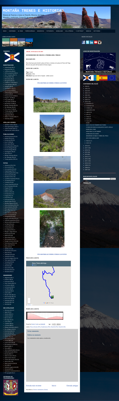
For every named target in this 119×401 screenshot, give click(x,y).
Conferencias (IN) (9, 71)
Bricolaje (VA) (8, 320)
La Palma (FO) (8, 224)
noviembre (89, 106)
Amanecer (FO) (8, 165)
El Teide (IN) (8, 77)
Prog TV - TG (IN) (9, 98)
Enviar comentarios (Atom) (40, 389)
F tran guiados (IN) (9, 84)
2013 (86, 156)
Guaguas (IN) (8, 86)
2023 (86, 93)
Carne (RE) (7, 321)
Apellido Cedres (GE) (10, 124)
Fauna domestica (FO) (10, 205)
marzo (88, 121)
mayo (88, 116)
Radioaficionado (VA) (10, 352)
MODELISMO (59, 31)
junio (87, 114)
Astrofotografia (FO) (10, 173)
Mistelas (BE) (8, 346)
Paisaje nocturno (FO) (10, 241)
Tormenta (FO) (8, 262)
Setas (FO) (7, 252)
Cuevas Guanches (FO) (10, 184)
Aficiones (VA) (8, 310)
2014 (86, 154)
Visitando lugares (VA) (10, 367)
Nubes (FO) (8, 235)
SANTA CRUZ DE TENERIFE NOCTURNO (96, 125)
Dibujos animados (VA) (11, 327)
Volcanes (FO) (8, 271)
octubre (88, 108)
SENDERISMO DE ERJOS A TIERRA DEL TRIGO (97, 136)
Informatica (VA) (9, 339)
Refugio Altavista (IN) (10, 105)
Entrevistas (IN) (8, 79)
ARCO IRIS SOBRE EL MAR (92, 138)
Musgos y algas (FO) (10, 231)
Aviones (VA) (8, 316)
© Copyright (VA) (9, 373)
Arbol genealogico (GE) (11, 126)
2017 (86, 148)
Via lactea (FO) (8, 269)
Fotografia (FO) (9, 216)
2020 (86, 99)
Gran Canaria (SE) (9, 283)
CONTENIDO (12, 31)
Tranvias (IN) (8, 113)
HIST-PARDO (96, 31)
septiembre (89, 110)
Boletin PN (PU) (9, 138)
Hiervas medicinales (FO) (11, 222)
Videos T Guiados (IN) (10, 116)
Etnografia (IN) (8, 80)
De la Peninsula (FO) (10, 186)
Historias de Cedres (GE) (11, 130)
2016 (86, 150)
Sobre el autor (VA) (10, 356)
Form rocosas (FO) (9, 214)
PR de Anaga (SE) (9, 296)
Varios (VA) (7, 361)
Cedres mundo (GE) (10, 128)
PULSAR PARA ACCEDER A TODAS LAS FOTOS (52, 83)
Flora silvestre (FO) (35, 327)
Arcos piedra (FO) (9, 169)
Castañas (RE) (8, 323)
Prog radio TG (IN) (9, 101)
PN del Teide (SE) (9, 295)
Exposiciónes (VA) (9, 335)
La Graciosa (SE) (9, 287)
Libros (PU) (7, 153)
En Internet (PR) (8, 140)
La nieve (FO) (8, 228)
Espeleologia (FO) (9, 201)
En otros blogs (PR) (10, 150)
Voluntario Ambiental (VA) (11, 371)
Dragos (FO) (8, 188)
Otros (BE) (7, 348)
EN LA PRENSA (69, 31)
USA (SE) (7, 304)
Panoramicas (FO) (9, 243)
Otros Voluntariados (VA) (11, 350)
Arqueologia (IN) (9, 67)
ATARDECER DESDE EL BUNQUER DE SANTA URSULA (99, 127)
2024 (86, 91)
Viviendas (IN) (8, 118)
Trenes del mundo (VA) (11, 359)
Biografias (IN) (8, 69)
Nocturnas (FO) (9, 233)
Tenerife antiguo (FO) (10, 258)
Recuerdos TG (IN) (9, 103)
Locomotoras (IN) (9, 90)
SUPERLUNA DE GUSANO (92, 134)
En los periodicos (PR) (10, 146)
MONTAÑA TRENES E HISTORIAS (33, 11)
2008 (86, 167)
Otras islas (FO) (9, 237)
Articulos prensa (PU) (10, 136)
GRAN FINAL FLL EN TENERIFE (93, 131)
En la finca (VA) (8, 331)
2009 (86, 165)
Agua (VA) (7, 312)
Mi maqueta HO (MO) (10, 344)
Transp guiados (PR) (10, 159)
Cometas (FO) (8, 182)
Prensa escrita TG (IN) (10, 96)
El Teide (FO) (8, 194)
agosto (88, 112)
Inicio (54, 386)
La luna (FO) (8, 226)
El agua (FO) (8, 195)
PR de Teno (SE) (9, 298)
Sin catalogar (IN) (9, 107)
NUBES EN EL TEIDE (91, 129)
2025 (86, 88)
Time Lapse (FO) (9, 260)
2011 (86, 161)
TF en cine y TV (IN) (9, 109)
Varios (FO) (7, 268)
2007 (86, 169)
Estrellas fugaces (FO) (10, 203)
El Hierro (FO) (8, 192)
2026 (86, 86)
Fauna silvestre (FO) (10, 207)
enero (88, 143)
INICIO (5, 31)
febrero (88, 141)
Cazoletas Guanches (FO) (11, 178)
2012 (86, 159)
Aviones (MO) (8, 314)
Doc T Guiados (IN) (10, 75)
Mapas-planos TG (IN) (10, 92)
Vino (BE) (7, 365)
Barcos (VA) (8, 318)
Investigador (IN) (9, 88)
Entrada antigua (72, 386)
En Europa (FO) (8, 199)
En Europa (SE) (8, 281)
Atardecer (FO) (8, 176)
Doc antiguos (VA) (9, 329)
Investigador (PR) (9, 151)
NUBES (88, 123)
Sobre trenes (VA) (9, 357)
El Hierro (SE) (8, 279)
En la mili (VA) (8, 333)
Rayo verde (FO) (9, 245)
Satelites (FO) (8, 249)
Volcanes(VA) (8, 369)
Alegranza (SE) (8, 277)
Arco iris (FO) (8, 167)
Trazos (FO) (8, 264)
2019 (86, 101)
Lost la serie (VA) (9, 342)
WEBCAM (88, 31)
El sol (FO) (7, 197)
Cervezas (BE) (8, 325)
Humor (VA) (8, 337)
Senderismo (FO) (45, 327)
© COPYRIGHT (80, 31)
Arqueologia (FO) (9, 171)
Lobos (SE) (7, 293)
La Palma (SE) (8, 289)
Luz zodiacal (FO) (9, 230)
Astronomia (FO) (9, 175)
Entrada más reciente (33, 386)
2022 (86, 95)
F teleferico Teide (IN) (10, 82)
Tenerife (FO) (54, 327)
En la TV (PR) (8, 142)
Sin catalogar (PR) (9, 157)
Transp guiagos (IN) (10, 111)
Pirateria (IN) (8, 94)
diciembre (89, 103)
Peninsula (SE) (8, 300)
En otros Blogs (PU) (10, 148)
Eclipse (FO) (8, 190)
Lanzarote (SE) (8, 291)
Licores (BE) (8, 340)
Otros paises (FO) (9, 239)
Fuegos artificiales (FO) (11, 218)
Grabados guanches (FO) (11, 220)
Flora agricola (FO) (9, 209)
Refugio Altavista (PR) (10, 155)
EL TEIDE (20, 31)
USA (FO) (7, 266)
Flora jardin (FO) (9, 211)
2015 (86, 152)
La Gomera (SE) (9, 285)
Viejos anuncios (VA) (10, 363)
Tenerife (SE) (62, 327)
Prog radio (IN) (8, 99)
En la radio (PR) (8, 144)
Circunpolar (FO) (9, 180)
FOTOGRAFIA (50, 31)
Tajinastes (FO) (8, 254)
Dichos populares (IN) (10, 73)
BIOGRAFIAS (40, 31)
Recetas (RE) (8, 354)
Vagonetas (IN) (8, 115)
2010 (86, 163)
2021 (86, 97)
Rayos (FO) (7, 247)
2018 (86, 146)
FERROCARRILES (30, 31)
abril (87, 119)
